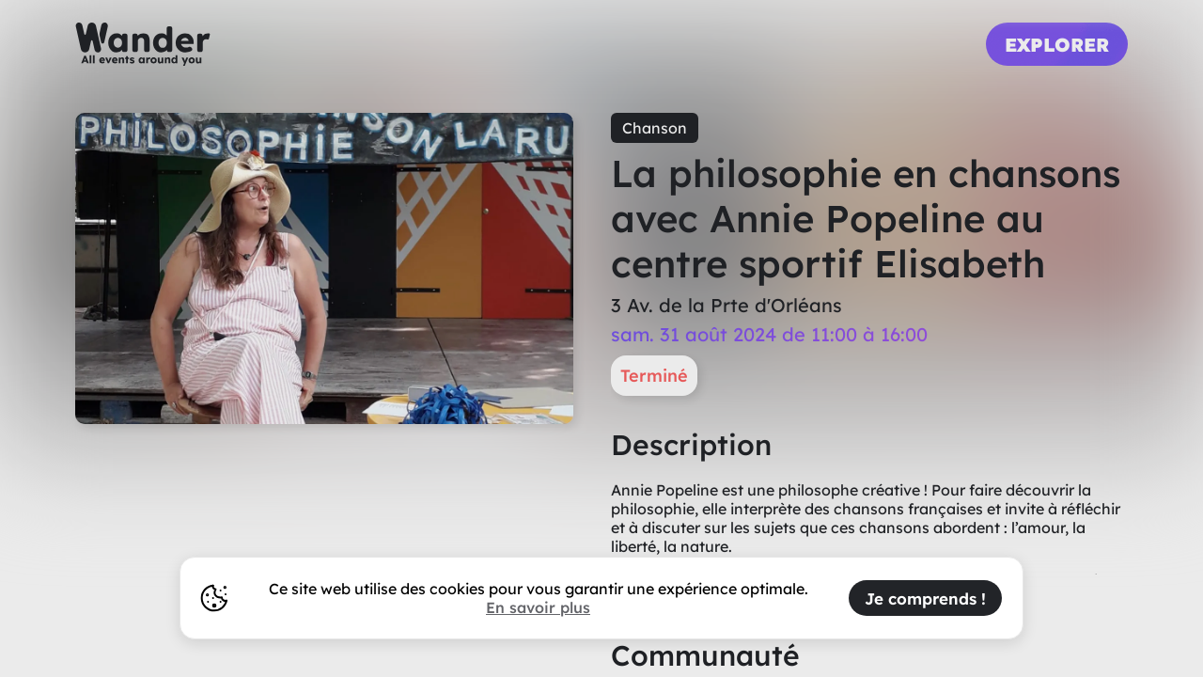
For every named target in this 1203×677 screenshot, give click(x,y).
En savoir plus (538, 607)
